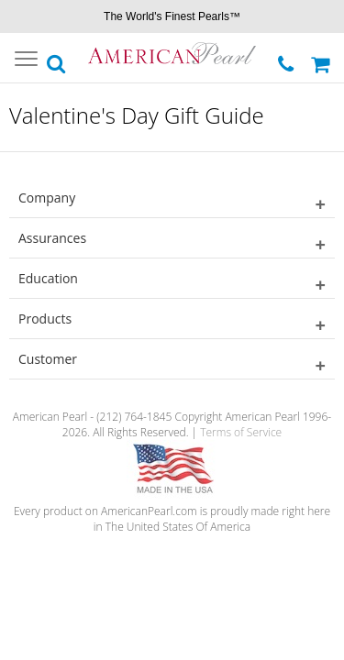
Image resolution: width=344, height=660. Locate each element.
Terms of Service (241, 432)
